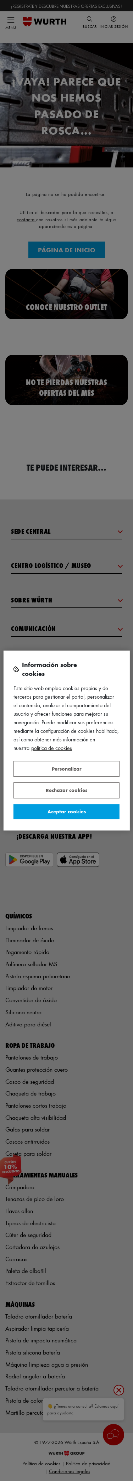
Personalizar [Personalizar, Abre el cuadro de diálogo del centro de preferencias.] (67, 769)
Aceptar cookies (67, 811)
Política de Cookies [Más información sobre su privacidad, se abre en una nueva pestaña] (51, 748)
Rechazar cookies (66, 790)
